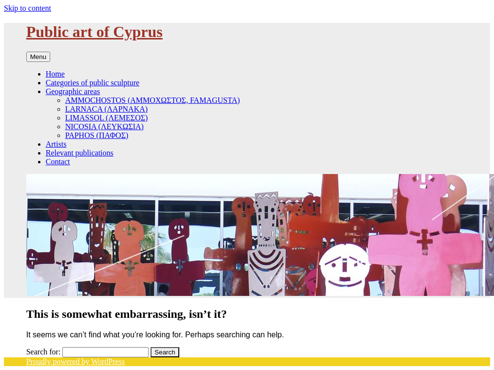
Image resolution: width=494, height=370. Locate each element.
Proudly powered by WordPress (75, 361)
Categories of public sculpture (92, 82)
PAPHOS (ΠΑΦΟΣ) (97, 135)
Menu (38, 56)
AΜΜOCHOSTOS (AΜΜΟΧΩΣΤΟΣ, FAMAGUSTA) (152, 100)
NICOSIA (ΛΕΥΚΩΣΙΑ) (104, 126)
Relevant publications (80, 153)
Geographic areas (73, 91)
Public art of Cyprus (94, 31)
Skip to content (27, 8)
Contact (58, 161)
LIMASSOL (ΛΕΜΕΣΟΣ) (106, 118)
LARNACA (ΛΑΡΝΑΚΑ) (106, 109)
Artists (56, 144)
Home (55, 74)
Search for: (43, 352)
